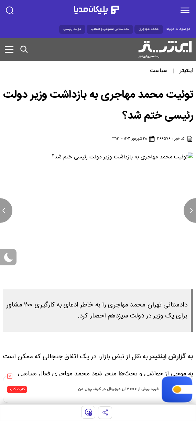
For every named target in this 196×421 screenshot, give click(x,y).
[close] (9, 376)
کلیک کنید (17, 389)
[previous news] (6, 210)
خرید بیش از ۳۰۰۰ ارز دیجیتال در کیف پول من (118, 389)
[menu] (184, 10)
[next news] (190, 210)
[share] (105, 412)
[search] (10, 10)
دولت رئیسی (72, 29)
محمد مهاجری (149, 29)
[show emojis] (88, 412)
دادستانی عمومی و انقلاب (110, 29)
